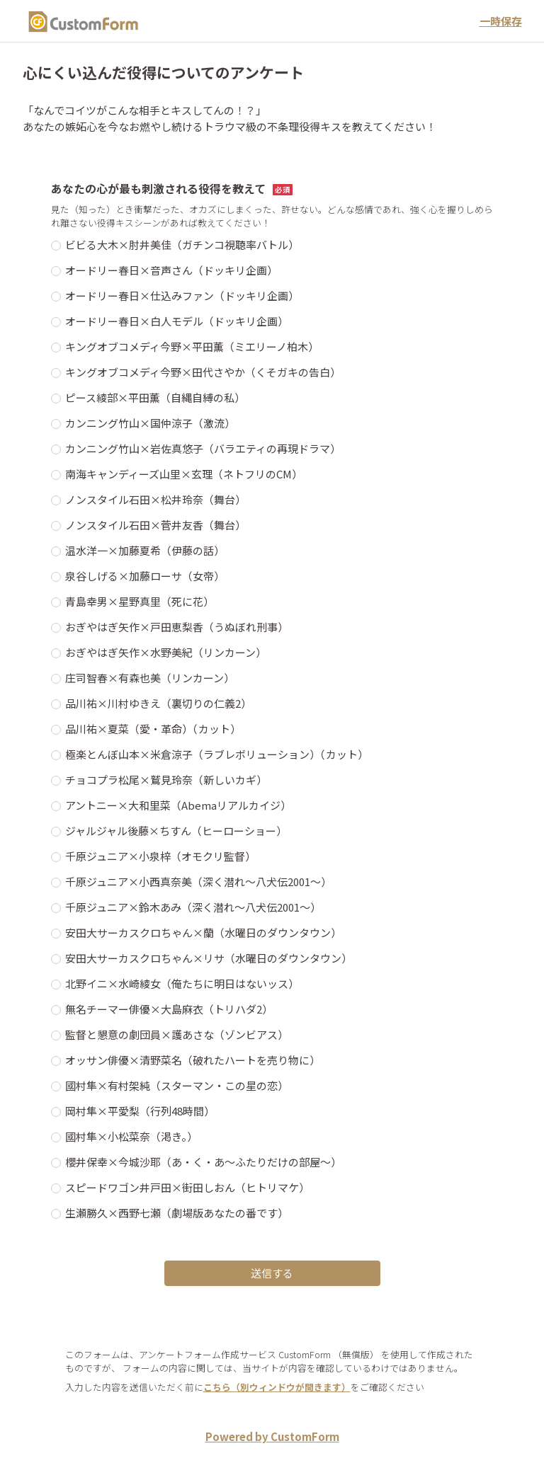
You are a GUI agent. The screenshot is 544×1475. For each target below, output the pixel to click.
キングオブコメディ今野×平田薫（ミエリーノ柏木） (192, 346)
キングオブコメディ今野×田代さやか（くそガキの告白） (203, 372)
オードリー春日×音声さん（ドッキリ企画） (171, 270)
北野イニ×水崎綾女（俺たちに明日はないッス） (182, 983)
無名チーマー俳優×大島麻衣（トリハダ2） (169, 1008)
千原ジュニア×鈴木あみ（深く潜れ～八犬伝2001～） (193, 907)
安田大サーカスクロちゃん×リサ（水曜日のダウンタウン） (208, 958)
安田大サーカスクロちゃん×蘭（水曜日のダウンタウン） (203, 932)
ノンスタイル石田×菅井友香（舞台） (155, 524)
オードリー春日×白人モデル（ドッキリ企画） (176, 321)
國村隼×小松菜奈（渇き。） (131, 1136)
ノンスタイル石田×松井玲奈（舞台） (155, 499)
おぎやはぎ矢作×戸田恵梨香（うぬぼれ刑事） (176, 626)
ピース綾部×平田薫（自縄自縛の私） (155, 397)
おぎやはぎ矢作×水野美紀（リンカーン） (165, 652)
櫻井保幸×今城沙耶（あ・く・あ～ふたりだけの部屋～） (203, 1161)
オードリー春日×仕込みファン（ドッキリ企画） (182, 295)
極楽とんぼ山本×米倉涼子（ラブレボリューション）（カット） (216, 754)
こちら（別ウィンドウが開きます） (277, 1387)
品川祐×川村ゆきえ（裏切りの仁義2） (158, 703)
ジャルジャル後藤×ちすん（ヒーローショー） (176, 830)
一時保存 (501, 20)
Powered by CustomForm (272, 1436)
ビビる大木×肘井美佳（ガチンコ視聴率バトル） (182, 244)
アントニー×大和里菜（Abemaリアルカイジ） (178, 805)
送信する (272, 1272)
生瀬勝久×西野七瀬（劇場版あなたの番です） (176, 1212)
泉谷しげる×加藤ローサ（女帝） (145, 575)
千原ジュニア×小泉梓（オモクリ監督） (160, 856)
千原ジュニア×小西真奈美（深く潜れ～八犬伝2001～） (198, 881)
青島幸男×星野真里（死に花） (139, 601)
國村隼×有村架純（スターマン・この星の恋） (176, 1085)
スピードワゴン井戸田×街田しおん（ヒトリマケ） (187, 1187)
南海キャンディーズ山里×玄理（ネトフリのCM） (183, 473)
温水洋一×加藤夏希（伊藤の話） (145, 550)
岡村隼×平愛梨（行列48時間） (140, 1110)
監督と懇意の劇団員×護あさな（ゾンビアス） (176, 1034)
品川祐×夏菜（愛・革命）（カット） (153, 728)
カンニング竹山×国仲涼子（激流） (150, 422)
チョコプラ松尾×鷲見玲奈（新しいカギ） (166, 779)
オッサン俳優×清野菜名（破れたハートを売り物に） (192, 1059)
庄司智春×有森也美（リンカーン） (149, 677)
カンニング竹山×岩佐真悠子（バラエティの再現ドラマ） (203, 448)
